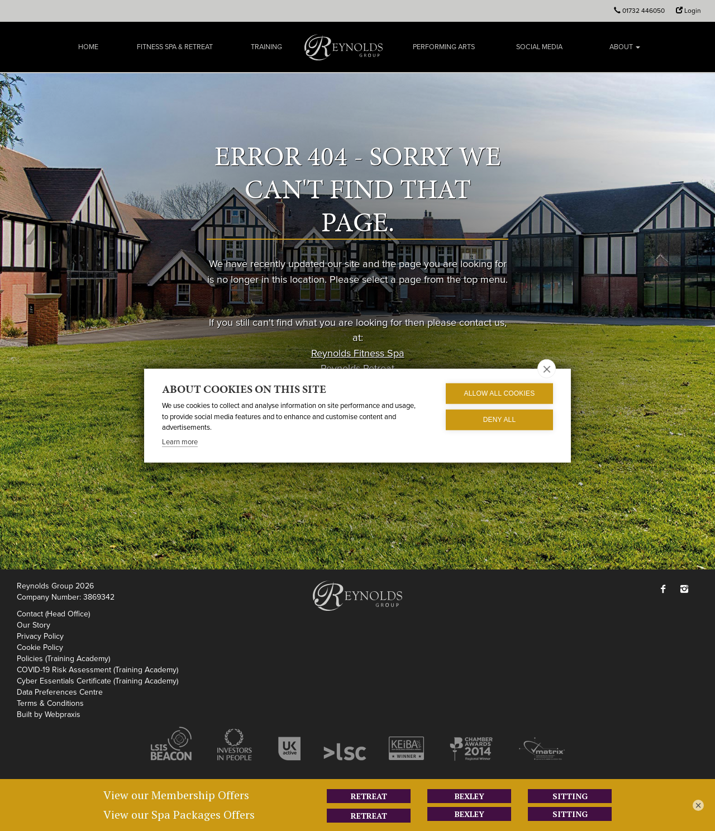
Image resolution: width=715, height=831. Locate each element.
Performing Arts (444, 46)
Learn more (180, 441)
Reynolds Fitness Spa (357, 352)
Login (692, 11)
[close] (546, 368)
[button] (666, 590)
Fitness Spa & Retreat (175, 46)
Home (88, 46)
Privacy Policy (40, 636)
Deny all (499, 420)
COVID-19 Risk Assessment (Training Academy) (97, 670)
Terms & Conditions (50, 703)
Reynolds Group (343, 47)
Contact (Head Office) (53, 614)
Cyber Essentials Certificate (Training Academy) (97, 681)
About (624, 46)
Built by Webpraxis (48, 714)
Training (266, 46)
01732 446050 (643, 11)
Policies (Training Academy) (63, 658)
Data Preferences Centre (60, 692)
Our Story (33, 625)
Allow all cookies (499, 393)
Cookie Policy (40, 647)
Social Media (539, 46)
